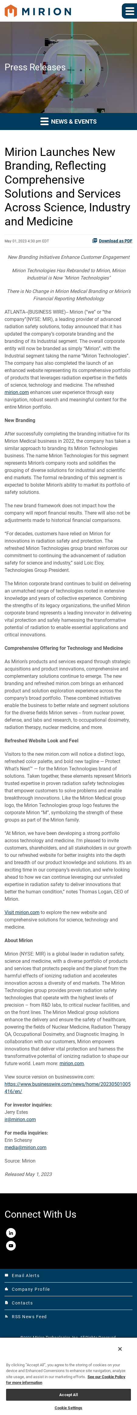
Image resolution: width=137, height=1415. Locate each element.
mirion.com (17, 392)
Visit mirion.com (22, 912)
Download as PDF (112, 240)
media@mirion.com (25, 1147)
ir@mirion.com (20, 1119)
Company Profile (27, 1289)
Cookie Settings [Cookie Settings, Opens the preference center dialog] (69, 1408)
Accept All (68, 1394)
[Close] (120, 1349)
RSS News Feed (26, 1316)
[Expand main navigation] (129, 11)
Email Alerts (22, 1275)
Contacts (19, 1303)
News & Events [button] (68, 121)
